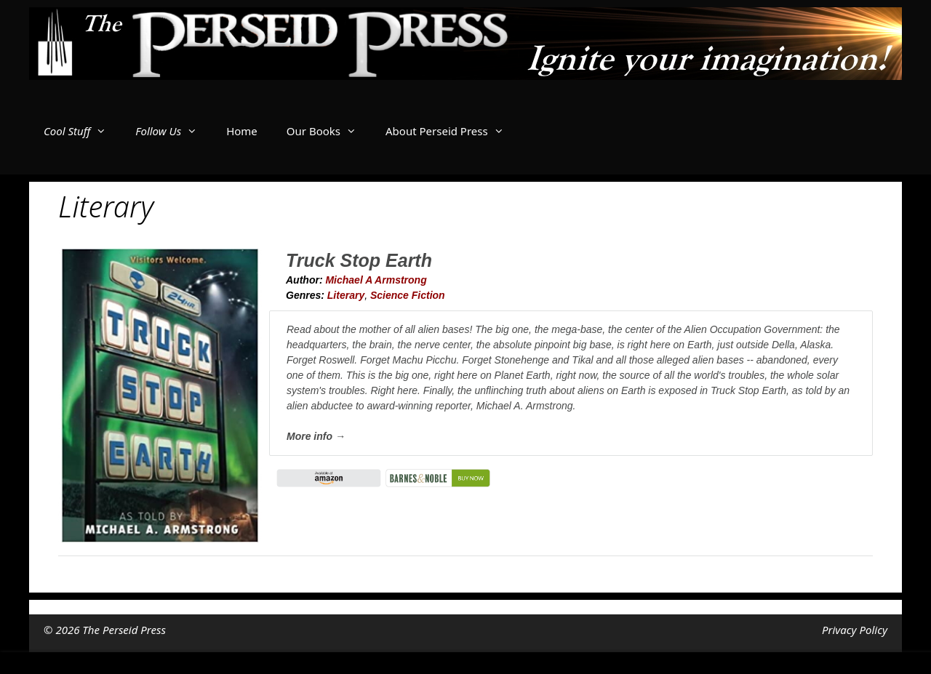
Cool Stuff (82, 130)
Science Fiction (407, 295)
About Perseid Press (452, 130)
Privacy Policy (854, 629)
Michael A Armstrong (375, 280)
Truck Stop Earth (359, 260)
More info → (316, 436)
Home (241, 131)
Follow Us (173, 130)
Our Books (329, 130)
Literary (345, 295)
